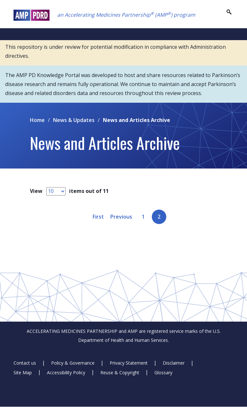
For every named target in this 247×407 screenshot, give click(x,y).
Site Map (23, 372)
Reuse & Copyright (119, 372)
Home (37, 120)
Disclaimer (174, 363)
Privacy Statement (129, 363)
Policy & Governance (73, 363)
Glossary (163, 372)
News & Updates (74, 120)
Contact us (25, 363)
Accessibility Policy (66, 372)
